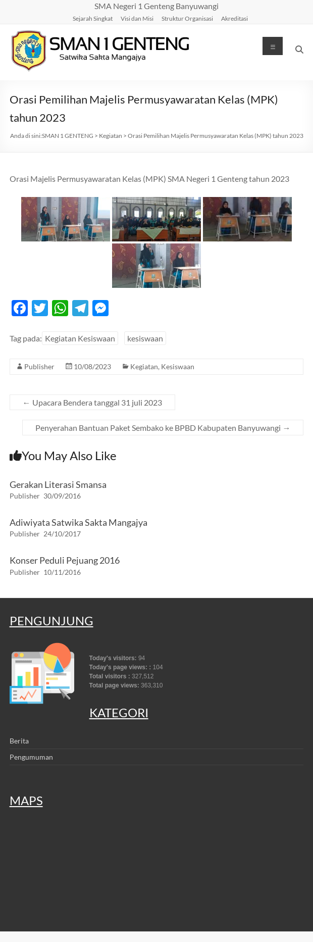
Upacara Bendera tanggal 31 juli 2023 (92, 402)
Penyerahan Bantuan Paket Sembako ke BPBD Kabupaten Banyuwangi (162, 427)
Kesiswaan (177, 366)
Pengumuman (31, 757)
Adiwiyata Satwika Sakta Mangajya (78, 522)
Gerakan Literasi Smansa (58, 484)
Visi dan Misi (137, 18)
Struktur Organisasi (187, 18)
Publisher (39, 366)
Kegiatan (144, 366)
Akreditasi (234, 18)
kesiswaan (145, 338)
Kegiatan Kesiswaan (80, 338)
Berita (19, 740)
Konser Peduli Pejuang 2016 (65, 560)
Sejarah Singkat (93, 18)
